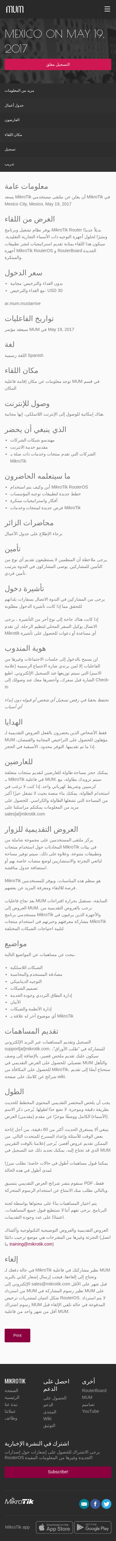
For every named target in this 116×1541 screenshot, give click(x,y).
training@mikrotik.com (31, 1244)
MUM (87, 1397)
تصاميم (88, 1404)
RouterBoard (94, 1390)
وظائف (11, 1418)
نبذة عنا (11, 1404)
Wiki (47, 1418)
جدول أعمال (14, 105)
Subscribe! (58, 1471)
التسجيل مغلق (58, 64)
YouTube (90, 1411)
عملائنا (10, 1411)
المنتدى (49, 1411)
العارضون (12, 120)
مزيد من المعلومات (19, 90)
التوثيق (49, 1425)
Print (17, 1335)
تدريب (9, 164)
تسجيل (10, 149)
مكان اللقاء (13, 135)
